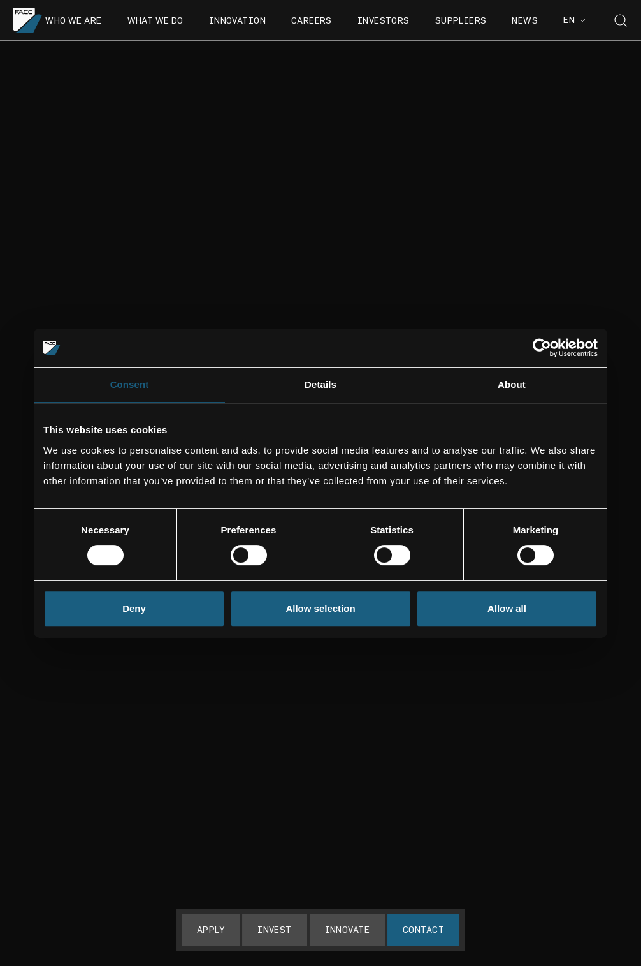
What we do (155, 20)
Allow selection (320, 608)
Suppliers (461, 20)
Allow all (506, 608)
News (525, 20)
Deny (134, 608)
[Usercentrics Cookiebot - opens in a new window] (542, 347)
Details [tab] (320, 384)
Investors (383, 20)
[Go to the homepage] (28, 20)
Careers (311, 20)
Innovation (237, 20)
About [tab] (512, 384)
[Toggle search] (620, 20)
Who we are (73, 20)
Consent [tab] (129, 384)
